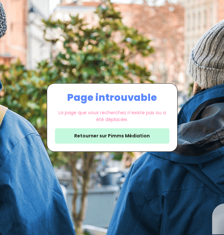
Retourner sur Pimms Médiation (112, 136)
